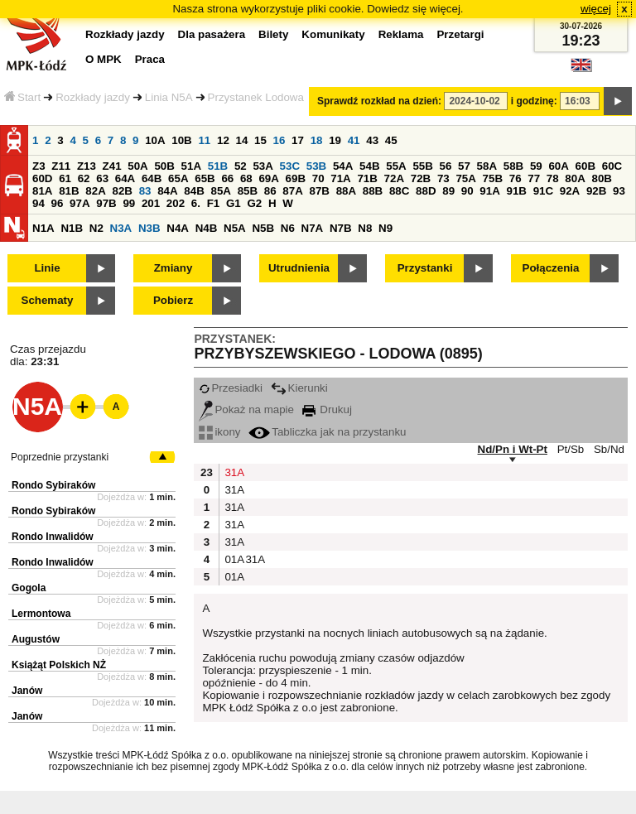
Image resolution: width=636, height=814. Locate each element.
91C (543, 191)
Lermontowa (41, 613)
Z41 (112, 166)
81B (69, 191)
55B (422, 166)
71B (367, 178)
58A (487, 166)
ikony (219, 432)
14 (242, 140)
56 (446, 166)
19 (335, 140)
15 (260, 140)
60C (612, 166)
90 (467, 191)
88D (426, 191)
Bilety (273, 34)
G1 (233, 203)
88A (346, 191)
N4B (206, 228)
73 (443, 178)
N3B (149, 228)
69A (268, 178)
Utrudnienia (299, 268)
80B (602, 178)
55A (396, 166)
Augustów (36, 639)
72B (421, 178)
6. (195, 203)
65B (204, 178)
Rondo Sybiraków (53, 485)
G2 (254, 203)
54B (369, 166)
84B (194, 191)
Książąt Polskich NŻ (59, 665)
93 (619, 191)
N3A (121, 228)
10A (155, 140)
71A (340, 178)
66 (227, 178)
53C (290, 166)
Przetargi (460, 34)
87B (319, 191)
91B (516, 191)
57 (464, 166)
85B (248, 191)
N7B (341, 228)
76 (515, 178)
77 (534, 178)
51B (218, 166)
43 (372, 140)
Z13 (86, 166)
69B (296, 178)
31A (232, 472)
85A (220, 191)
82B (122, 191)
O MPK (103, 59)
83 (145, 191)
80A (575, 178)
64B (151, 178)
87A (292, 191)
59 (536, 166)
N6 (288, 228)
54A (343, 166)
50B (164, 166)
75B (493, 178)
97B (106, 203)
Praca (150, 59)
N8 (365, 228)
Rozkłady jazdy (92, 97)
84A (167, 191)
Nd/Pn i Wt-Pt (512, 449)
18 (317, 140)
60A (558, 166)
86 (270, 191)
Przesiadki (230, 388)
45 (391, 140)
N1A (43, 228)
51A (191, 166)
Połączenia (551, 268)
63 (102, 178)
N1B (71, 228)
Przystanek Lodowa (256, 97)
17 (298, 140)
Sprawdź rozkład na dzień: (379, 101)
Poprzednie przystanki (59, 457)
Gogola (29, 588)
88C (399, 191)
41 (354, 140)
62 (84, 178)
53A (262, 166)
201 (151, 203)
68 (246, 178)
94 (38, 203)
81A (42, 191)
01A (232, 559)
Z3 (39, 166)
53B (316, 166)
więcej (596, 8)
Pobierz (173, 300)
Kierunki (299, 388)
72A (394, 178)
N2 (96, 228)
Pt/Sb (571, 449)
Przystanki (425, 268)
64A (125, 178)
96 (57, 203)
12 (223, 140)
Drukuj (327, 409)
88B (373, 191)
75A (465, 178)
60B (585, 166)
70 (318, 178)
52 (240, 166)
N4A (177, 228)
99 (129, 203)
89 (448, 191)
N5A (235, 228)
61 (65, 178)
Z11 (60, 166)
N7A (312, 228)
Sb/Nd (609, 449)
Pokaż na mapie (246, 409)
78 (553, 178)
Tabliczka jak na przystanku (327, 432)
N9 (385, 228)
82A (95, 191)
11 (204, 140)
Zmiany (173, 268)
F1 (213, 203)
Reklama (401, 34)
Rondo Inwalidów (53, 536)
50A (137, 166)
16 (279, 140)
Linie (47, 268)
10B (181, 140)
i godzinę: (534, 101)
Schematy (48, 300)
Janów (27, 690)
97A (79, 203)
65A (178, 178)
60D (42, 178)
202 (175, 203)
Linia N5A (169, 97)
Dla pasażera (212, 34)
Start (22, 97)
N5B (263, 228)
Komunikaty (332, 34)
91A (489, 191)
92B (596, 191)
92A (570, 191)
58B (513, 166)
